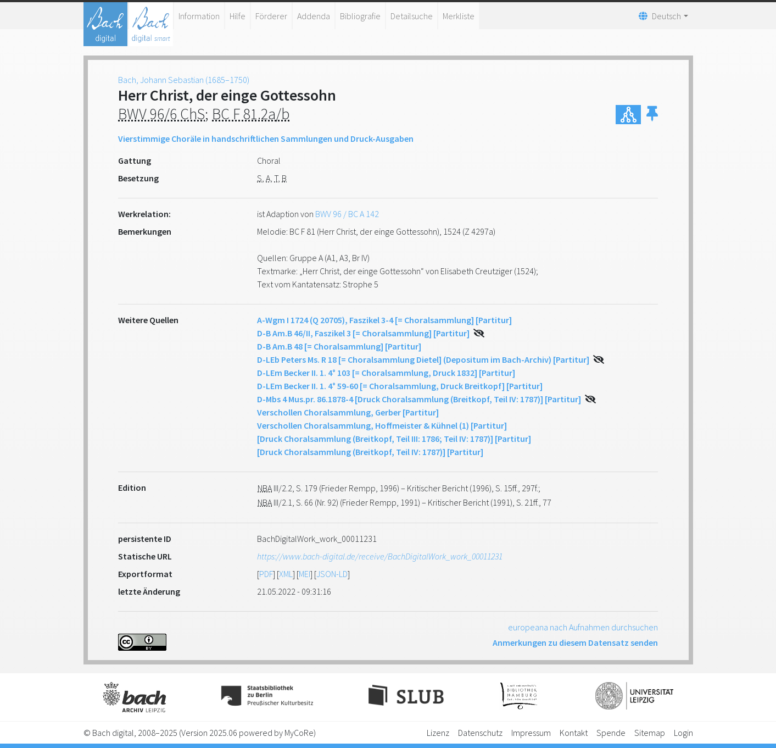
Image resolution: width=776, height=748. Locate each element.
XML (286, 573)
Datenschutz (480, 732)
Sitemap (649, 732)
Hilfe (237, 15)
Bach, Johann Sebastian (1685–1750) (183, 79)
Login (683, 732)
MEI (304, 573)
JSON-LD (332, 573)
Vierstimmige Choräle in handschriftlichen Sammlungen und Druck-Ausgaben (266, 138)
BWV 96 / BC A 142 (347, 213)
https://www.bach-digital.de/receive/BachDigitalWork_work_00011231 (380, 556)
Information (199, 15)
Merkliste (458, 15)
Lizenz (438, 732)
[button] (652, 114)
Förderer (271, 15)
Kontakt (574, 732)
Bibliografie (360, 15)
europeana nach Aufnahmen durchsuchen (583, 627)
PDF (266, 573)
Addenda (313, 15)
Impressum (531, 732)
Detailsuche (411, 15)
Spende (611, 732)
